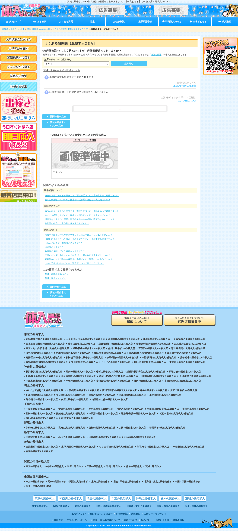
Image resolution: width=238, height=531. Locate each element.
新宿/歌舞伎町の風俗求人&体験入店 (44, 339)
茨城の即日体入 (153, 466)
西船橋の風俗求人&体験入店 (70, 413)
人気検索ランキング (18, 39)
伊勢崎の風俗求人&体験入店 (40, 427)
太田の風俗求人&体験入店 (132, 427)
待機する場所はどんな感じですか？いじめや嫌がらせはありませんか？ (78, 235)
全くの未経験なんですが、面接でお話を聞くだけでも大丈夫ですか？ (77, 199)
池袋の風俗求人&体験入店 (156, 339)
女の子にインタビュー (101, 514)
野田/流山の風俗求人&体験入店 (163, 409)
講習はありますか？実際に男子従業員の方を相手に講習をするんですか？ (80, 219)
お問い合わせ (162, 520)
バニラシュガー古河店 (84, 140)
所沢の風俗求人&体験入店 (183, 390)
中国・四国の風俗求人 (168, 506)
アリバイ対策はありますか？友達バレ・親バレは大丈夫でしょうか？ (77, 255)
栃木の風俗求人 (170, 498)
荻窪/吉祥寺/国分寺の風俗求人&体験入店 (47, 362)
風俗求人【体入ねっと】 (13, 29)
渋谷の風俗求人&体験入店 (39, 353)
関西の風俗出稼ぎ (78, 481)
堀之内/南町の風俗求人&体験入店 (78, 376)
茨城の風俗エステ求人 (55, 278)
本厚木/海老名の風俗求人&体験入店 (44, 380)
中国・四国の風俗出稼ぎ (187, 481)
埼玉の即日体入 (75, 466)
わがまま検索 (39, 21)
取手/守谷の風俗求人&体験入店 (153, 446)
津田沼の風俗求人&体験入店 (103, 413)
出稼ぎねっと (198, 21)
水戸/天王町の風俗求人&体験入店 (78, 446)
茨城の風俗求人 (195, 498)
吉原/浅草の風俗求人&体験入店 (190, 343)
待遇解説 (135, 514)
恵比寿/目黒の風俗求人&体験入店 (188, 348)
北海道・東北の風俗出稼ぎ (158, 481)
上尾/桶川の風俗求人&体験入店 (165, 395)
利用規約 (58, 520)
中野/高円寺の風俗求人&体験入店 (159, 357)
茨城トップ (13, 21)
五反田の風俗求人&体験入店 (152, 348)
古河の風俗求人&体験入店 (39, 451)
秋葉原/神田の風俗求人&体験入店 (153, 343)
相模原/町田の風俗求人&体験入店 (158, 376)
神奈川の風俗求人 (70, 498)
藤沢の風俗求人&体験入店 (147, 380)
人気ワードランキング (155, 514)
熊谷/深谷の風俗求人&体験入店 (42, 399)
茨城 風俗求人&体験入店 (38, 29)
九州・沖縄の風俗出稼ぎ (38, 486)
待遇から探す (18, 76)
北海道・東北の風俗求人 (138, 506)
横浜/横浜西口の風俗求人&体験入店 (44, 371)
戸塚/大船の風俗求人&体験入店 (185, 371)
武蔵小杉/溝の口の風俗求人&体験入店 (118, 376)
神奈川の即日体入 (54, 466)
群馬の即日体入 (114, 466)
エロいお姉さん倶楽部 (184, 86)
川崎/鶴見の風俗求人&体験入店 (42, 376)
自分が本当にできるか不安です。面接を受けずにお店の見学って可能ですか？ (82, 195)
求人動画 (224, 21)
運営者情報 (178, 520)
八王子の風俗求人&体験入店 (115, 362)
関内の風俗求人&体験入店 (79, 371)
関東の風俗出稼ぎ (57, 481)
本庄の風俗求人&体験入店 (132, 395)
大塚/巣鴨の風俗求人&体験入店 (189, 339)
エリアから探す (18, 48)
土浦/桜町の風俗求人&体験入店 (42, 446)
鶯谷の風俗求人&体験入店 (81, 343)
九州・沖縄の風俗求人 (196, 506)
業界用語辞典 (145, 21)
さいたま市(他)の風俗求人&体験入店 (44, 390)
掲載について (131, 520)
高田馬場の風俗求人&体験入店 (123, 339)
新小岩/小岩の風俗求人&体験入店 (184, 353)
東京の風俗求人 (44, 498)
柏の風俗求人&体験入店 (101, 409)
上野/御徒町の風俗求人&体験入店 (116, 343)
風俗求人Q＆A (78, 514)
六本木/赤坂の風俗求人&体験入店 (73, 353)
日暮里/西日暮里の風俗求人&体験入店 (45, 343)
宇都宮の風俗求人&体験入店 (40, 437)
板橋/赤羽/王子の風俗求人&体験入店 (84, 357)
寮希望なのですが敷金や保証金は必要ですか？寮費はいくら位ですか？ (78, 259)
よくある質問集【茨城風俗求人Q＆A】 (70, 29)
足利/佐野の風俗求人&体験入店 (105, 437)
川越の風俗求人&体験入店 (39, 395)
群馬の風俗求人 (146, 498)
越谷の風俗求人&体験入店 (153, 390)
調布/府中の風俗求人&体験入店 (196, 357)
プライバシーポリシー (77, 520)
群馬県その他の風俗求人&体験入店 (167, 427)
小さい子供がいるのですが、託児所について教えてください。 (74, 263)
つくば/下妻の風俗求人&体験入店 (116, 446)
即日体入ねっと (172, 21)
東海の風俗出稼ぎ (100, 481)
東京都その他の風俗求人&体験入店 (187, 362)
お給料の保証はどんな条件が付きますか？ (65, 251)
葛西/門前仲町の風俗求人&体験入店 (44, 357)
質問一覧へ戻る (56, 116)
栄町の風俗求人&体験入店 (71, 409)
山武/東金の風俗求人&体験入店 (77, 418)
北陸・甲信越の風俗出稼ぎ (127, 481)
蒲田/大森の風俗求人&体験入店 (110, 353)
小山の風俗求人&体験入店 (71, 437)
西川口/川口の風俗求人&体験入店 (119, 390)
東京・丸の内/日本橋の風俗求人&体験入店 (47, 348)
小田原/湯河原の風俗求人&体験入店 (182, 380)
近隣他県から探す (18, 57)
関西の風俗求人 (61, 506)
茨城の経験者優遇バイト (56, 274)
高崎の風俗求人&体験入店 (71, 427)
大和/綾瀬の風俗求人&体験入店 (195, 376)
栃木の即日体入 (134, 466)
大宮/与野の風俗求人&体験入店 (83, 390)
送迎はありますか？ (54, 247)
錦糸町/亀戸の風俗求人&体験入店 (146, 353)
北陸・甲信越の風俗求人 (108, 506)
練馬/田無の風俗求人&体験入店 (123, 357)
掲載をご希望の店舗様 (136, 320)
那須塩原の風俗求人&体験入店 (140, 437)
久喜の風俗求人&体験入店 (74, 399)
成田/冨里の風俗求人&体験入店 (42, 418)
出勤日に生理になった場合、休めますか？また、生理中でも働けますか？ (80, 239)
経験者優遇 (156, 55)
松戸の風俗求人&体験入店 (130, 409)
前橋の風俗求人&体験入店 (102, 427)
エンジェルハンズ (187, 100)
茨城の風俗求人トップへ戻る (56, 124)
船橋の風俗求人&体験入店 (39, 413)
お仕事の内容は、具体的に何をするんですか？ (67, 223)
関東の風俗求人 (40, 506)
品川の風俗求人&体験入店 (121, 348)
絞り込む (129, 63)
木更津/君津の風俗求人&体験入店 (176, 413)
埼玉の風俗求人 (96, 498)
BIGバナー (146, 520)
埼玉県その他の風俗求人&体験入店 (110, 399)
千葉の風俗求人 (121, 498)
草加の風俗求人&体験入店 (102, 395)
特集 (92, 21)
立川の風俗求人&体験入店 (84, 362)
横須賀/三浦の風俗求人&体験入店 (113, 380)
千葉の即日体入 (95, 466)
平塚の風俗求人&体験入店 (79, 380)
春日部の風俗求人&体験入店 (70, 395)
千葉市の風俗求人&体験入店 (40, 409)
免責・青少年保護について (106, 520)
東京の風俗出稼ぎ (35, 481)
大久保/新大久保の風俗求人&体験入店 (85, 339)
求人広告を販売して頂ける (189, 320)
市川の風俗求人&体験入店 (195, 409)
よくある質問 (66, 21)
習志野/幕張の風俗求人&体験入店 (138, 413)
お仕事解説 (119, 21)
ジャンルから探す (18, 66)
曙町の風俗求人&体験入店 (109, 371)
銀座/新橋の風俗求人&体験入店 (89, 348)
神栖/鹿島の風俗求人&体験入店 (188, 446)
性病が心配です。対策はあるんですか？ (64, 243)
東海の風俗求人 (83, 506)
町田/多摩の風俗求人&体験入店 (150, 362)
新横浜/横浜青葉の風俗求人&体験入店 (145, 371)
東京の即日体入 (34, 466)
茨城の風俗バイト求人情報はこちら (61, 70)
